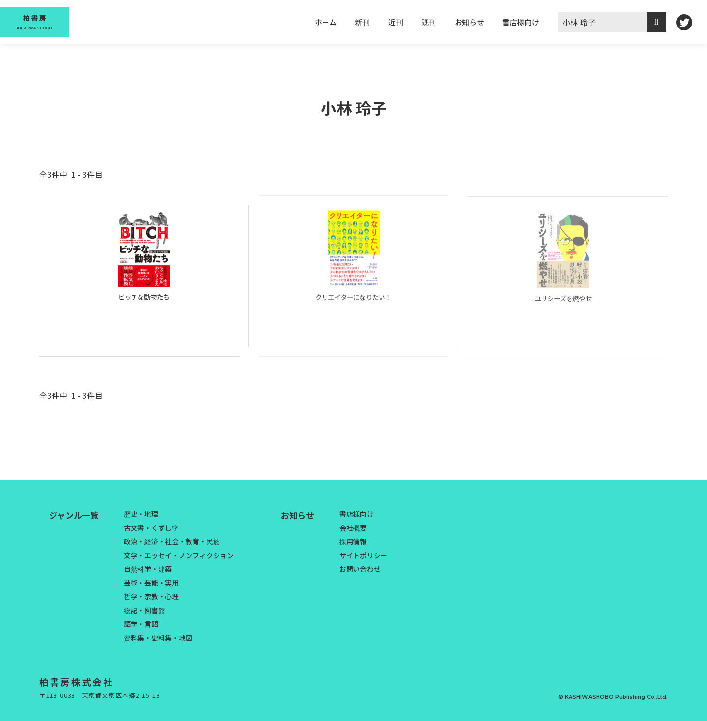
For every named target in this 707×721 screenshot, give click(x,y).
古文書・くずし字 (151, 528)
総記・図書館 (144, 610)
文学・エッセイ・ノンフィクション (179, 555)
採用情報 (353, 541)
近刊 (395, 22)
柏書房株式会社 (82, 681)
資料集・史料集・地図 (158, 637)
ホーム (326, 22)
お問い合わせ (360, 569)
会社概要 (353, 528)
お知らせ (469, 22)
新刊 (362, 22)
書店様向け (520, 22)
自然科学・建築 (148, 569)
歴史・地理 (141, 514)
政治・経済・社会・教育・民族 (172, 541)
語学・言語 (141, 624)
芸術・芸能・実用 (151, 582)
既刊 (428, 22)
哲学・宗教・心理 (151, 596)
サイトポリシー (363, 555)
